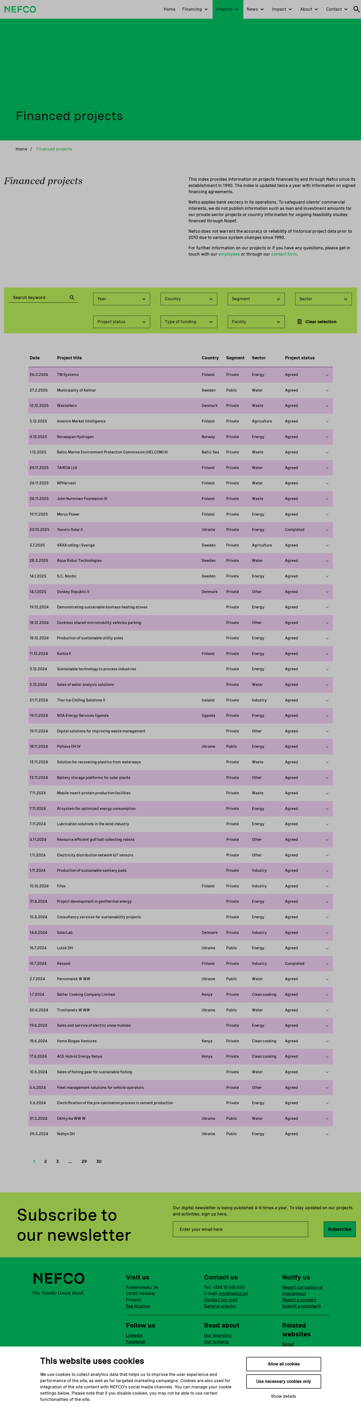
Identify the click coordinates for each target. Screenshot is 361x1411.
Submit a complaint (301, 1306)
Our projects (216, 1341)
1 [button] (34, 1161)
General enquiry (220, 1306)
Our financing (217, 1335)
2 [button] (45, 1161)
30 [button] (99, 1161)
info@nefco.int (233, 1293)
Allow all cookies (284, 1364)
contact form (284, 254)
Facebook (135, 1341)
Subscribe (340, 1229)
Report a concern (299, 1299)
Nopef (288, 1344)
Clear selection (316, 321)
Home (21, 149)
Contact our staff (221, 1299)
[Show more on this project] (327, 375)
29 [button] (84, 1161)
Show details (283, 1396)
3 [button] (57, 1161)
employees (229, 254)
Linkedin (134, 1335)
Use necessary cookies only (283, 1381)
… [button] (70, 1161)
